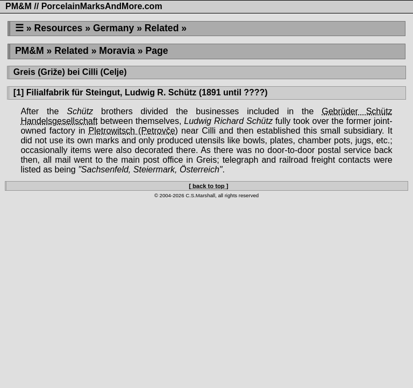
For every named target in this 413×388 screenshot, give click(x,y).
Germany (113, 28)
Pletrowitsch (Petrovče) (133, 130)
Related (162, 28)
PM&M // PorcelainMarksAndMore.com (83, 6)
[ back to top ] (208, 186)
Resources (58, 28)
